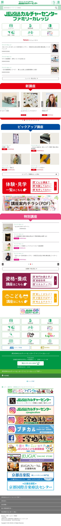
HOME (5, 375)
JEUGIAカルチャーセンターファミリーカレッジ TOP (21, 371)
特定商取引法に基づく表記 (8, 512)
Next (42, 104)
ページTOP (31, 381)
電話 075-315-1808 (30, 363)
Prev (19, 104)
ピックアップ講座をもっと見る (39, 174)
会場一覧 (10, 387)
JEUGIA (3, 501)
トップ (4, 387)
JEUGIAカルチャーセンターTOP (10, 497)
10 (38, 120)
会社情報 (3, 504)
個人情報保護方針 (6, 508)
